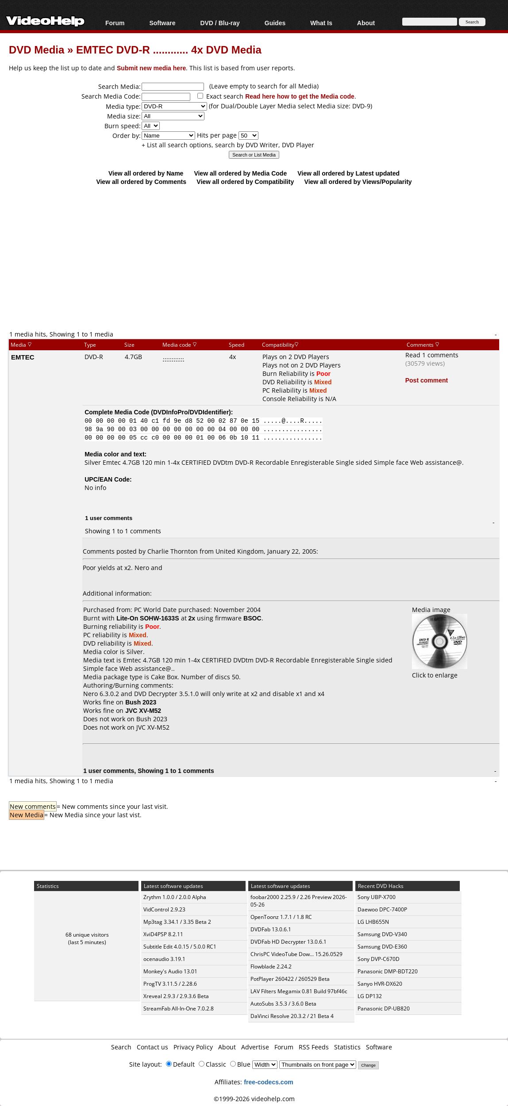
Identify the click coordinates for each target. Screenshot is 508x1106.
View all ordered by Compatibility (245, 181)
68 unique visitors (87, 934)
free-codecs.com (268, 1082)
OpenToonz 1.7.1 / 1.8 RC (281, 917)
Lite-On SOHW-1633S (147, 618)
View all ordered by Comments (141, 181)
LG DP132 (370, 996)
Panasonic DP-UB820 (384, 1008)
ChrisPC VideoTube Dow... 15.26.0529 (296, 954)
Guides (275, 23)
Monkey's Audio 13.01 (170, 971)
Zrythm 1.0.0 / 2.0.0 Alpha (174, 897)
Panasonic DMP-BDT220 (388, 971)
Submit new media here (151, 68)
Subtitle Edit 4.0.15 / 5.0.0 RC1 (179, 946)
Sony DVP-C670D (379, 959)
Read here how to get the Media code (299, 96)
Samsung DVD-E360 (382, 946)
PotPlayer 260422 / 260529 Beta (290, 979)
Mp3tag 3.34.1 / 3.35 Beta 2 (177, 922)
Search (121, 1047)
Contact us (152, 1047)
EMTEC (23, 356)
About (366, 23)
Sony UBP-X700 (377, 897)
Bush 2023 (151, 719)
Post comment (426, 380)
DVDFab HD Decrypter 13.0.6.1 (288, 941)
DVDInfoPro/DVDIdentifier (191, 412)
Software (162, 23)
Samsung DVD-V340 (382, 934)
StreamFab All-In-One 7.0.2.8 (178, 1008)
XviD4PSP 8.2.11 (163, 934)
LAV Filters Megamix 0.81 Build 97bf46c (298, 991)
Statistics (347, 1047)
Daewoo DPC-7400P (382, 909)
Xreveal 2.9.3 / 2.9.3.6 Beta (176, 996)
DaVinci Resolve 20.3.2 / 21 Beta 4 (292, 1016)
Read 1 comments (431, 355)
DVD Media (36, 49)
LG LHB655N (373, 922)
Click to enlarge (439, 670)
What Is (321, 23)
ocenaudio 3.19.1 (164, 959)
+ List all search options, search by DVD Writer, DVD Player (228, 145)
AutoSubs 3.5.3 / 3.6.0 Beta (283, 1003)
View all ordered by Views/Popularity (358, 181)
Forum (115, 23)
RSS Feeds (314, 1047)
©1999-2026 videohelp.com (254, 1099)
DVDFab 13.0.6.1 (270, 929)
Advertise (255, 1047)
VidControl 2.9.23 (164, 909)
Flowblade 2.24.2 (271, 966)
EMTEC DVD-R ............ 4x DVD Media (169, 49)
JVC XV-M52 (152, 727)
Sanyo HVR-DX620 (380, 983)
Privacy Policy (193, 1047)
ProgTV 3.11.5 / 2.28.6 (170, 983)
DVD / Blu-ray (219, 23)
